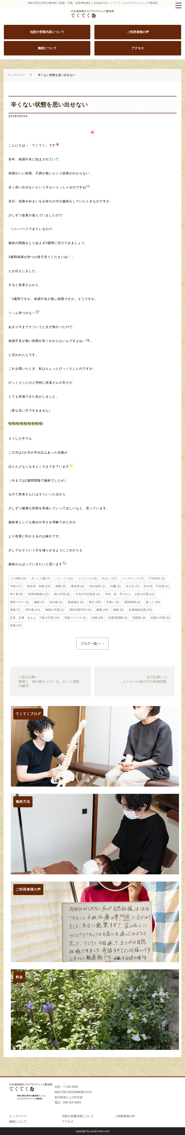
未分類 (53, 602)
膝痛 (116, 610)
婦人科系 (60, 594)
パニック (61, 578)
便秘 (58, 586)
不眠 (13, 586)
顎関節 (136, 617)
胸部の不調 (52, 610)
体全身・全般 (35, 586)
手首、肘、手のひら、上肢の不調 (126, 594)
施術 (37, 602)
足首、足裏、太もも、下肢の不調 (31, 617)
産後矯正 (73, 602)
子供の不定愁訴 (85, 594)
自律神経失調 (137, 610)
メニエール (85, 578)
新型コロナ (17, 602)
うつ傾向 (15, 578)
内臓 (113, 586)
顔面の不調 (158, 617)
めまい (106, 578)
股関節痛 (130, 602)
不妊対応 (154, 578)
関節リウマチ (73, 617)
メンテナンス (130, 578)
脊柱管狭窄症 (78, 610)
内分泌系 (95, 586)
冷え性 (130, 586)
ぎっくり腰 (38, 578)
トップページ (16, 75)
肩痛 (13, 610)
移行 (92, 602)
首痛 (13, 625)
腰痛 (99, 610)
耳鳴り (110, 602)
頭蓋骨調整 (115, 617)
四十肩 (14, 594)
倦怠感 (75, 586)
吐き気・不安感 (154, 586)
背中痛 (29, 610)
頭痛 (94, 617)
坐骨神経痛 (35, 594)
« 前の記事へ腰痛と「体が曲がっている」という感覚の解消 (49, 681)
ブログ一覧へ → (92, 644)
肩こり (149, 602)
